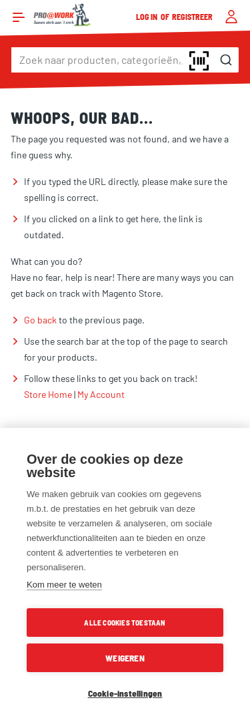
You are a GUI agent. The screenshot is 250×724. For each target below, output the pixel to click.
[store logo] (62, 15)
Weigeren (125, 657)
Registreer (192, 16)
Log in (147, 16)
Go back (40, 319)
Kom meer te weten (64, 585)
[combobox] (125, 60)
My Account (101, 394)
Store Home (48, 394)
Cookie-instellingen (125, 693)
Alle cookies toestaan (124, 622)
